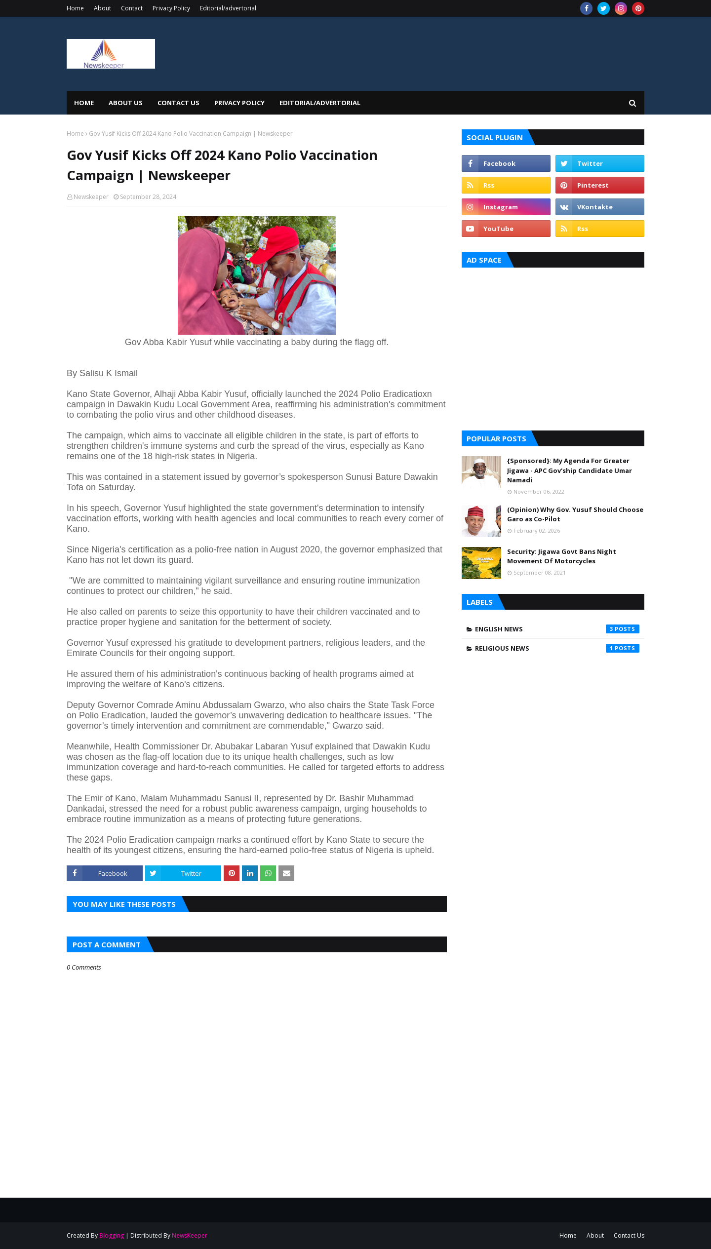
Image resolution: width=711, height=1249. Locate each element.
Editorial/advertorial (228, 8)
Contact (132, 8)
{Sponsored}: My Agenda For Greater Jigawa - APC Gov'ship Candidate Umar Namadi (569, 470)
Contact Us (629, 1235)
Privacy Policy (171, 8)
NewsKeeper (189, 1235)
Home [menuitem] (84, 102)
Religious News (557, 648)
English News (557, 628)
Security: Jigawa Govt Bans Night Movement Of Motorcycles (561, 556)
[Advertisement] (553, 346)
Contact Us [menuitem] (178, 102)
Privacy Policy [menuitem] (239, 102)
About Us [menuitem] (126, 102)
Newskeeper (91, 197)
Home (75, 8)
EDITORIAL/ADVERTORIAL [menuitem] (319, 102)
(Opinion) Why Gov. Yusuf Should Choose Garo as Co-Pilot (575, 514)
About (102, 8)
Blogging (111, 1235)
